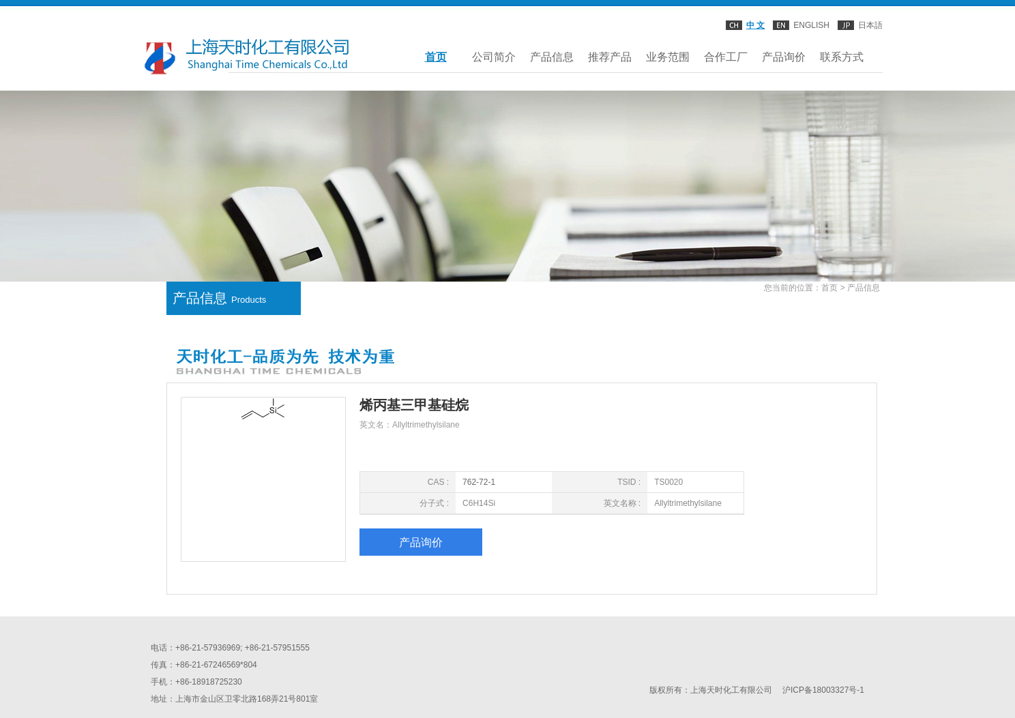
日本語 (870, 25)
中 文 (755, 25)
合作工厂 (726, 57)
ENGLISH (811, 25)
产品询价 (784, 57)
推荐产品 (610, 57)
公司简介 (494, 57)
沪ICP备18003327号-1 (823, 690)
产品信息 (552, 57)
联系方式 (842, 57)
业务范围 (668, 57)
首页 (436, 57)
